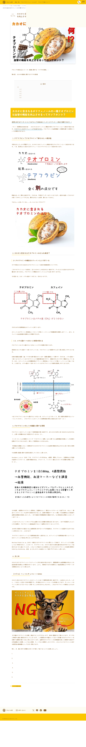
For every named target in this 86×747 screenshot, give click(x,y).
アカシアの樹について (44, 2)
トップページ (6, 5)
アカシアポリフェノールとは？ (29, 2)
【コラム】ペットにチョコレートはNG (32, 99)
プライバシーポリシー (58, 742)
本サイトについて (43, 742)
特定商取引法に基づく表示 (10, 742)
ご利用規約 (32, 742)
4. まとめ (24, 97)
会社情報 (23, 742)
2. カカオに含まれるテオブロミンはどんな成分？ (35, 93)
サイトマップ (71, 742)
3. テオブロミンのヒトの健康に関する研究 (33, 95)
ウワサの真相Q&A (27, 5)
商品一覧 (17, 2)
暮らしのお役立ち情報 (16, 5)
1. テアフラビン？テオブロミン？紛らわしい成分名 (35, 91)
